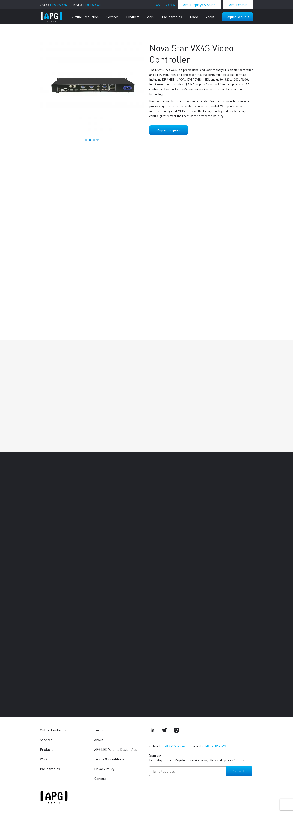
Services (112, 17)
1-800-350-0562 (58, 4)
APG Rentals (238, 4)
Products (132, 17)
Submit (238, 771)
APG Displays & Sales (199, 4)
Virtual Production (85, 17)
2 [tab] (90, 140)
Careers (100, 778)
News (157, 4)
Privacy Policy (104, 769)
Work (151, 17)
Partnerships (172, 17)
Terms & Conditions (109, 759)
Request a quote (237, 17)
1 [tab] (86, 140)
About (210, 17)
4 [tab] (97, 140)
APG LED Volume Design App (115, 749)
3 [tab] (94, 140)
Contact (170, 4)
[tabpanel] (92, 86)
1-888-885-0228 (92, 4)
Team (193, 17)
